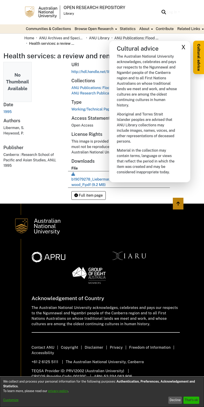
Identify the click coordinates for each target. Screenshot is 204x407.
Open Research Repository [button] (94, 7)
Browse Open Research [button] (94, 29)
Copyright (69, 347)
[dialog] (102, 392)
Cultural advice (199, 57)
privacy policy (58, 391)
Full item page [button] (88, 195)
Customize (11, 400)
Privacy (116, 347)
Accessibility (43, 353)
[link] (104, 88)
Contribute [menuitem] (165, 29)
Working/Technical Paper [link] (92, 109)
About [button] (144, 29)
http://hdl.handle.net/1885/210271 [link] (99, 72)
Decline (175, 400)
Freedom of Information (150, 347)
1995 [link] (7, 112)
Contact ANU (43, 347)
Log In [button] (172, 12)
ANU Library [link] (99, 38)
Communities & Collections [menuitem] (48, 29)
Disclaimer (94, 347)
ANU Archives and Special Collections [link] (61, 38)
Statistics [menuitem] (128, 29)
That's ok (191, 400)
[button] (163, 12)
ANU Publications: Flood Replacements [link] (136, 38)
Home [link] (29, 38)
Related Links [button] (188, 29)
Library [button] (69, 13)
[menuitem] (95, 28)
